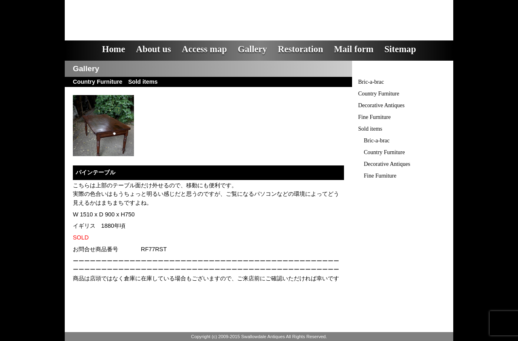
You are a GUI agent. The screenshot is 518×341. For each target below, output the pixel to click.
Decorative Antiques (381, 105)
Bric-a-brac (371, 82)
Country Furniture (378, 94)
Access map (204, 49)
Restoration (300, 49)
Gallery (252, 49)
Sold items (370, 129)
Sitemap (400, 49)
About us (153, 49)
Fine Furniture (374, 117)
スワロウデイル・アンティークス (210, 14)
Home (113, 49)
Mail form (354, 49)
